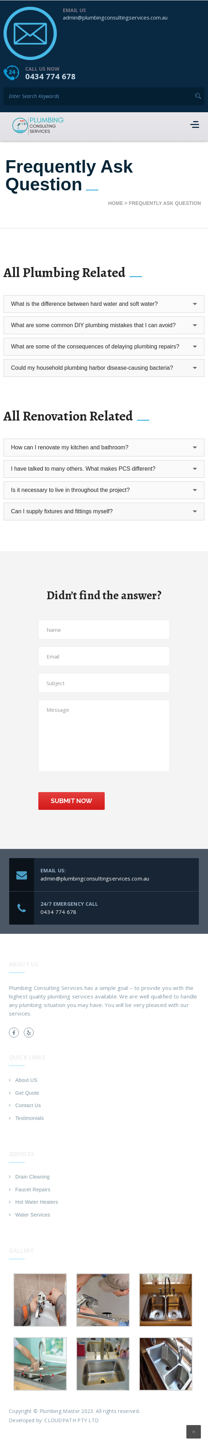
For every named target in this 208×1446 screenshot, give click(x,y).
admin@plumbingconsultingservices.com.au (115, 17)
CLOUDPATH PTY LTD (71, 1420)
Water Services (32, 1214)
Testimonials (29, 1118)
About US (26, 1080)
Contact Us (28, 1105)
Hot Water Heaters (36, 1201)
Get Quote (27, 1092)
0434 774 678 (50, 75)
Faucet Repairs (32, 1189)
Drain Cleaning (32, 1176)
